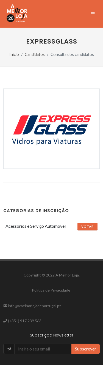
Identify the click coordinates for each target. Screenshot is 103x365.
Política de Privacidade (51, 290)
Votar (87, 226)
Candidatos (35, 54)
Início (14, 54)
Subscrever (85, 348)
